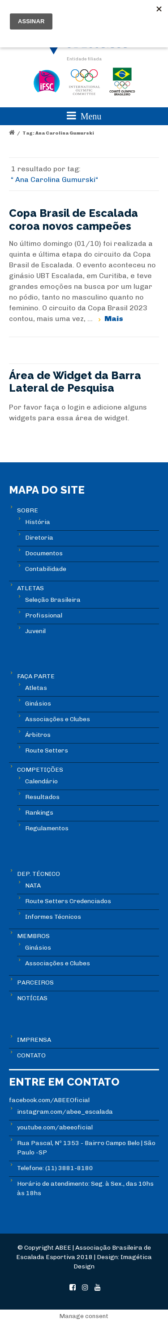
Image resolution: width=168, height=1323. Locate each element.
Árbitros (38, 735)
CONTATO (31, 1055)
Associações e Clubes (57, 719)
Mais (113, 318)
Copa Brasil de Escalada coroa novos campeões (73, 219)
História (37, 522)
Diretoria (39, 537)
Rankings (39, 812)
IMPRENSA (34, 1040)
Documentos (44, 553)
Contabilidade (45, 569)
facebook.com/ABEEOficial (49, 1100)
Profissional (43, 615)
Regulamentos (47, 828)
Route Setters (46, 750)
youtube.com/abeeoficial (55, 1127)
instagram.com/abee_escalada (65, 1112)
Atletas (36, 688)
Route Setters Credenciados (68, 901)
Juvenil (35, 631)
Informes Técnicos (53, 917)
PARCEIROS (35, 982)
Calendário (41, 781)
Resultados (42, 797)
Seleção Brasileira (53, 600)
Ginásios (38, 703)
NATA (33, 885)
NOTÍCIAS (32, 998)
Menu (84, 115)
